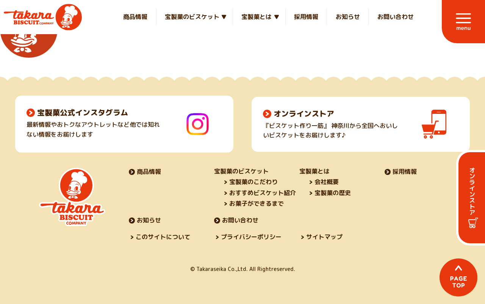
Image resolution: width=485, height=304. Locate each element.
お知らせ (348, 17)
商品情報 (135, 17)
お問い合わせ (395, 17)
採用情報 (306, 17)
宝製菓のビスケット (192, 17)
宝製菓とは (256, 17)
